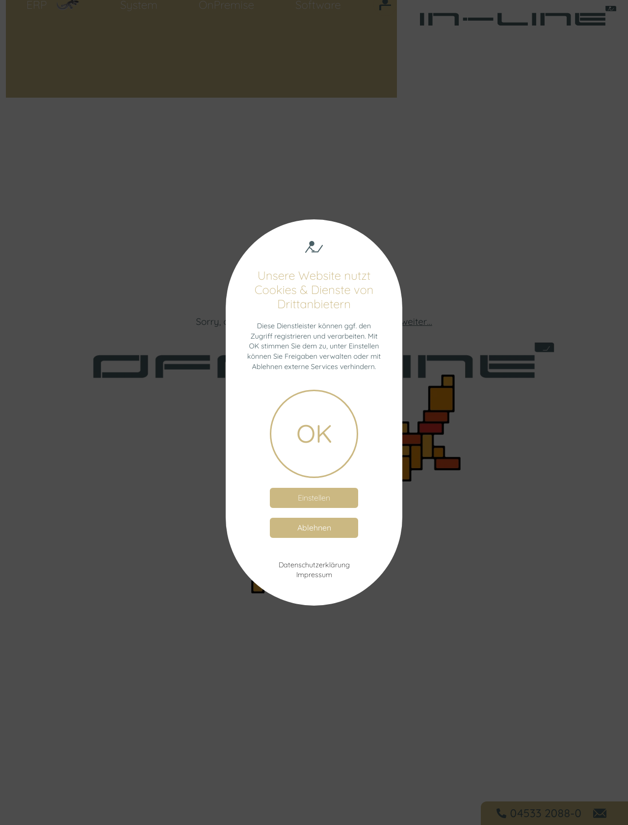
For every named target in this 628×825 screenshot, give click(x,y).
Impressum (314, 574)
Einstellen (314, 498)
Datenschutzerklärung (314, 564)
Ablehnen (314, 527)
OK (314, 433)
